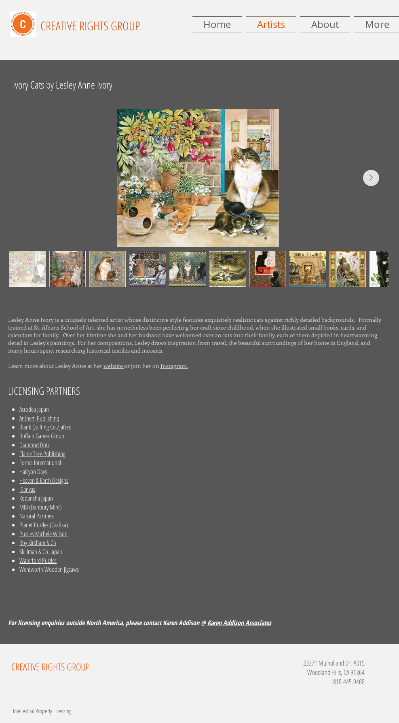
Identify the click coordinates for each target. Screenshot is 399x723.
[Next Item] (371, 178)
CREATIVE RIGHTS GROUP (90, 25)
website (113, 366)
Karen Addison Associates (239, 622)
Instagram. (174, 366)
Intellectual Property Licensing (42, 711)
